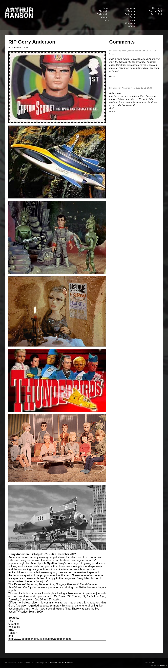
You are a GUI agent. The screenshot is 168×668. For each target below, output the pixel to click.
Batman (131, 11)
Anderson (131, 8)
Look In (132, 20)
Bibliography (103, 14)
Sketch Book (156, 14)
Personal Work (155, 11)
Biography (104, 11)
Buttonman (130, 14)
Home (106, 8)
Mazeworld (130, 23)
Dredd (132, 17)
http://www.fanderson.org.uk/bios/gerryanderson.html (39, 638)
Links (106, 20)
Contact (105, 17)
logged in (163, 665)
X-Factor (131, 26)
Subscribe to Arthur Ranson (61, 663)
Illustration (157, 8)
